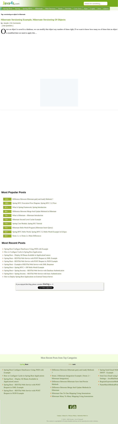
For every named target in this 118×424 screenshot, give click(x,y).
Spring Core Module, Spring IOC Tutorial (27, 224)
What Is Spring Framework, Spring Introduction (29, 207)
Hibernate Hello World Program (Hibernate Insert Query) (33, 228)
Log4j (92, 9)
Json (99, 9)
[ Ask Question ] (7, 26)
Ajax (86, 9)
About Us (64, 415)
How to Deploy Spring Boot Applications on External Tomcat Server (28, 277)
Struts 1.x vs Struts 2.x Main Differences (27, 236)
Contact (59, 415)
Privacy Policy (73, 415)
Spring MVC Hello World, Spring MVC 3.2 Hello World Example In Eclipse (40, 232)
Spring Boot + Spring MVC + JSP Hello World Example (24, 267)
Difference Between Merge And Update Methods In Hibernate (34, 211)
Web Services (50, 9)
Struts (60, 9)
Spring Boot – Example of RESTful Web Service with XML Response (29, 264)
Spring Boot (7, 9)
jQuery (106, 9)
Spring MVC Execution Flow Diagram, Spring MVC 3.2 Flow (35, 203)
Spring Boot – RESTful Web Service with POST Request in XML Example (30, 258)
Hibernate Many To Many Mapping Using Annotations (72, 396)
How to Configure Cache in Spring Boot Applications (23, 252)
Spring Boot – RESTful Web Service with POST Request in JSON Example (31, 261)
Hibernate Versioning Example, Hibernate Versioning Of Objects (33, 20)
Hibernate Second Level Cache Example (27, 220)
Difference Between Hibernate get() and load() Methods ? (33, 199)
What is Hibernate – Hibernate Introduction (27, 215)
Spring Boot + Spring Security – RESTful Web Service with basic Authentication (32, 274)
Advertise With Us (82, 415)
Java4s (6, 23)
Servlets (68, 9)
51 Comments (15, 23)
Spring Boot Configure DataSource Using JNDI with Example (26, 249)
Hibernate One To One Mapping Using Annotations (71, 393)
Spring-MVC (28, 9)
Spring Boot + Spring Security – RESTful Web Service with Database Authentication (34, 271)
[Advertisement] (59, 57)
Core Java (77, 9)
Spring (17, 9)
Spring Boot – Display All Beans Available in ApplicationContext (27, 255)
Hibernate (39, 9)
